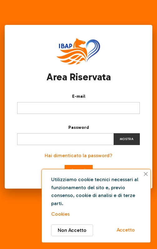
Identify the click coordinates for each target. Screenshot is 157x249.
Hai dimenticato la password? (78, 155)
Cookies (60, 214)
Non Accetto (72, 230)
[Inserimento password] (78, 139)
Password (78, 127)
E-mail (78, 96)
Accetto (126, 230)
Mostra (127, 139)
